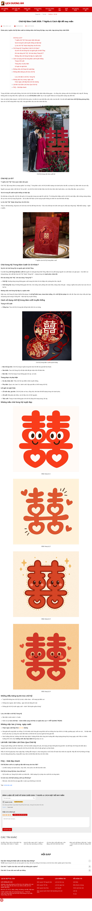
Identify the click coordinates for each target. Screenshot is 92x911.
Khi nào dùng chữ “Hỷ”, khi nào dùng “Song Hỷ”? (29, 53)
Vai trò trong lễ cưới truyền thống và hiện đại (28, 43)
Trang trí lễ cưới (19, 61)
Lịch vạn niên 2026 (16, 9)
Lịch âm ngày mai (59, 885)
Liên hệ (75, 891)
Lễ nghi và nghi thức (21, 66)
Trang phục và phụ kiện (22, 63)
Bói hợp (59, 9)
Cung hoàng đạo (37, 9)
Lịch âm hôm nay (59, 882)
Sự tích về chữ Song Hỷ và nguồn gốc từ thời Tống (30, 50)
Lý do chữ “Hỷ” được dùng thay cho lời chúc (28, 45)
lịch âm (21, 728)
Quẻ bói (66, 9)
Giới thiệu (75, 882)
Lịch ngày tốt (86, 9)
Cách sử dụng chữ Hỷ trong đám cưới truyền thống (28, 58)
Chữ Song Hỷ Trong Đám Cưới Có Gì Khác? (26, 48)
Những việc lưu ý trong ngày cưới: (23, 79)
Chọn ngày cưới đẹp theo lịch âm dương (27, 82)
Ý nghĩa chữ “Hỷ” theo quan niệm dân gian (27, 40)
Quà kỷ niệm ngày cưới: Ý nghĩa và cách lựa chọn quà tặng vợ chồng (33, 843)
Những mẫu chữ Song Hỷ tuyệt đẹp (23, 69)
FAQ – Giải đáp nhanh (19, 87)
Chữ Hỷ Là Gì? (18, 38)
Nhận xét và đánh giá (8, 812)
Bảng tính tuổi (58, 891)
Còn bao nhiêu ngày (50, 9)
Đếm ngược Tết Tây (42, 885)
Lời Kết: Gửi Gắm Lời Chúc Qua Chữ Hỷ (25, 84)
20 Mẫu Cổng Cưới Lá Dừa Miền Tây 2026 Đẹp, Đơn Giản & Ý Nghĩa (11, 843)
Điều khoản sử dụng (78, 885)
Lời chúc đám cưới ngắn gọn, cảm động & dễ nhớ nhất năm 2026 (56, 843)
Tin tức (75, 894)
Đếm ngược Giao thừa (42, 888)
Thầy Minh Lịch (6, 26)
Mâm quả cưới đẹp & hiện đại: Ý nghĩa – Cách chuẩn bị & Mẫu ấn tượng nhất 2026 (80, 844)
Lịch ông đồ (58, 888)
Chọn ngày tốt (27, 9)
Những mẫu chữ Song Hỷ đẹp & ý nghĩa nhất (28, 56)
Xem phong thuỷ (75, 9)
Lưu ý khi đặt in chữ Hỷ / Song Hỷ (25, 77)
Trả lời (4, 807)
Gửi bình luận (7, 829)
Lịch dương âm (4, 9)
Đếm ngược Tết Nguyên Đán (44, 882)
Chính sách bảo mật (78, 888)
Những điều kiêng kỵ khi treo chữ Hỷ (24, 72)
